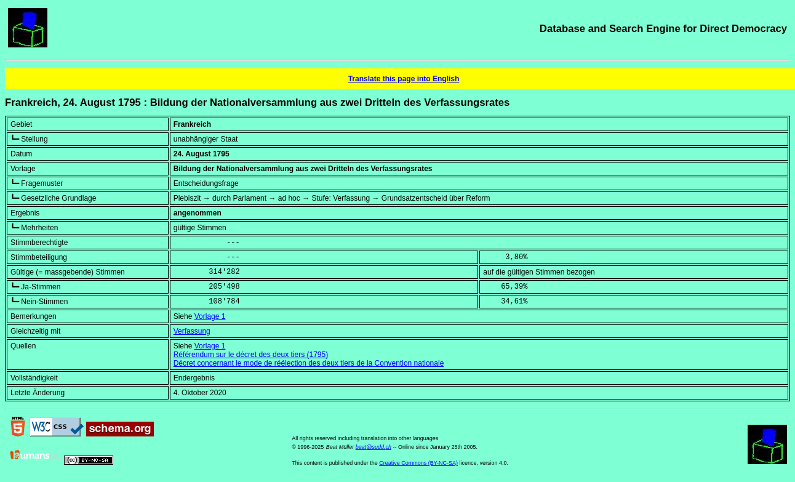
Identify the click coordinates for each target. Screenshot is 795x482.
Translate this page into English (404, 78)
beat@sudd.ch (373, 447)
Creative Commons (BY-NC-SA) (418, 463)
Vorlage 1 (210, 316)
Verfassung (192, 331)
